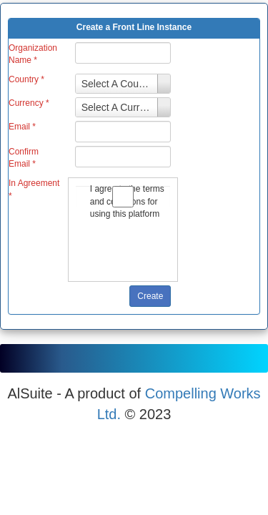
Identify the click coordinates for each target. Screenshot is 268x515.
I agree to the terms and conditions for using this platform (123, 201)
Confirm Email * (24, 158)
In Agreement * (34, 189)
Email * (22, 127)
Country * (26, 79)
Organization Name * (33, 54)
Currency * (29, 103)
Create (150, 296)
